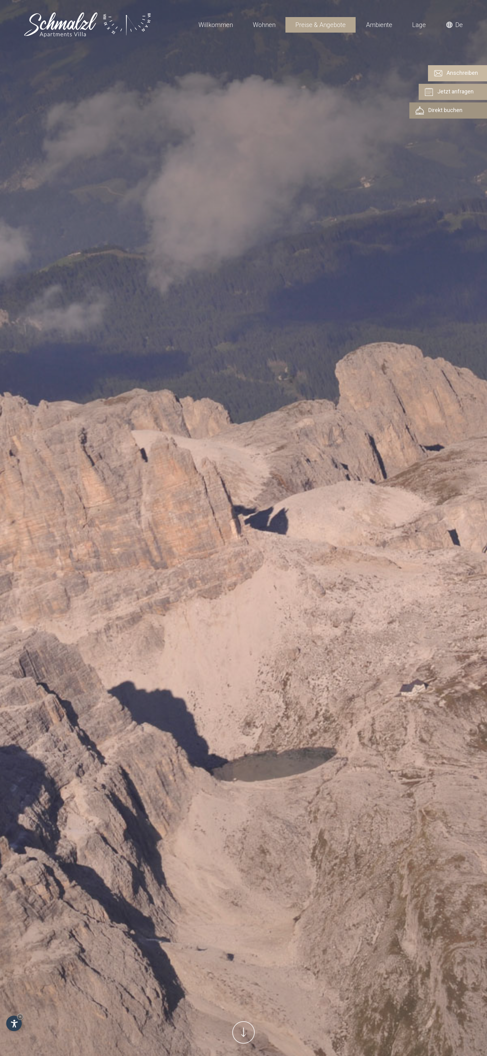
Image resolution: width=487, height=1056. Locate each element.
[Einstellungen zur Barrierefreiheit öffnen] (14, 1023)
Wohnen (264, 25)
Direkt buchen (439, 110)
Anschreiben (456, 73)
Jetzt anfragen (449, 92)
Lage (419, 25)
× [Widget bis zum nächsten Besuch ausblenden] (20, 1016)
